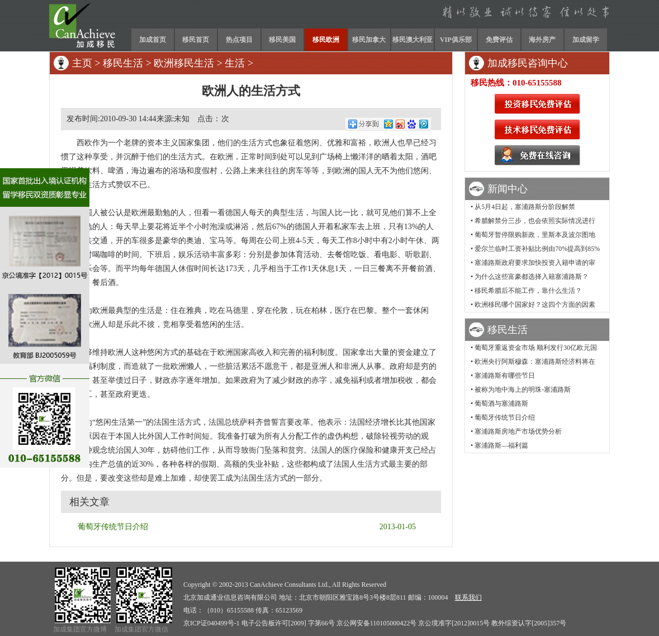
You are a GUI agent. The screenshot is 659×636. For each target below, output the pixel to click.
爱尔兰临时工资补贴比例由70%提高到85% (537, 249)
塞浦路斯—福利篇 (501, 445)
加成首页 (152, 40)
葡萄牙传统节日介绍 (113, 527)
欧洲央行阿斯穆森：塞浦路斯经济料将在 (535, 362)
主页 (82, 63)
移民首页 (195, 40)
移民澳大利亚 (412, 40)
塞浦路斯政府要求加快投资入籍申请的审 (535, 263)
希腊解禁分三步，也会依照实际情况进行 (535, 221)
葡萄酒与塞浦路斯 (501, 403)
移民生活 (123, 63)
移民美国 (282, 40)
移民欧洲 (325, 40)
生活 (235, 63)
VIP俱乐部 (456, 40)
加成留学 (585, 40)
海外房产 (542, 40)
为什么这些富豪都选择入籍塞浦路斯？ (532, 277)
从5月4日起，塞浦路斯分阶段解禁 (525, 207)
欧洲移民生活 (184, 63)
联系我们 (468, 597)
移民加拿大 (369, 40)
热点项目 (239, 40)
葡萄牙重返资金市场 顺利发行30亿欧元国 (536, 348)
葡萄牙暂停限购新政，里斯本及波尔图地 (535, 235)
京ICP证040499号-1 (211, 623)
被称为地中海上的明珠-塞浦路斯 (523, 389)
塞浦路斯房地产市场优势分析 (518, 431)
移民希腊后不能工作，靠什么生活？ (528, 291)
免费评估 (499, 40)
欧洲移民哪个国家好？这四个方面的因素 (535, 304)
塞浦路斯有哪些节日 (505, 375)
